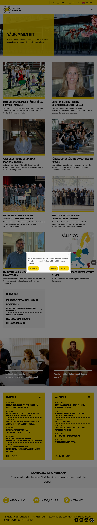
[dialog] (48, 262)
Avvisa (53, 268)
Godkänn (64, 268)
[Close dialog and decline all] (68, 254)
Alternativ (33, 268)
